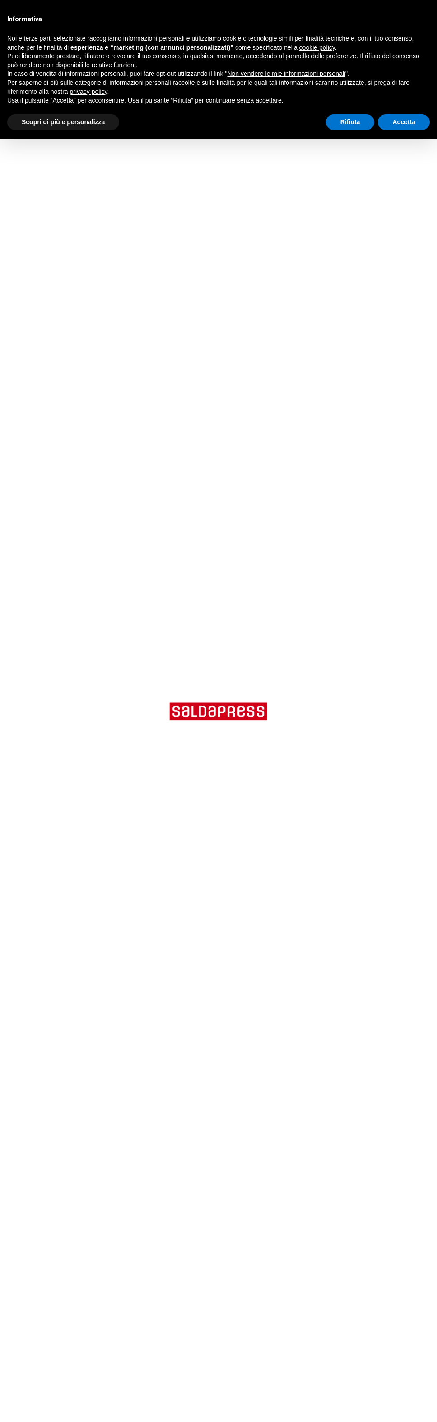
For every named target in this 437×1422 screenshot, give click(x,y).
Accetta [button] (403, 122)
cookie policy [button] (317, 47)
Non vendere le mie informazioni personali (286, 73)
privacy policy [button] (88, 91)
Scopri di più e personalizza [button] (63, 122)
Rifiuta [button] (350, 122)
